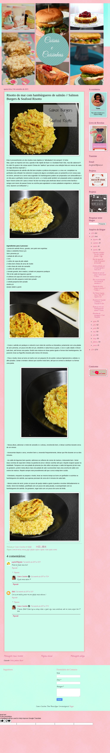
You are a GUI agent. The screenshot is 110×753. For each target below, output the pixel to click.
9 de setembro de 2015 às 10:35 (32, 562)
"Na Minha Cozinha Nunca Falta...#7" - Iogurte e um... (99, 295)
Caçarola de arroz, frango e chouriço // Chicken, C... (99, 288)
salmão (55, 550)
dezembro (96, 240)
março (95, 339)
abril (94, 335)
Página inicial (46, 656)
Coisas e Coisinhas (22, 577)
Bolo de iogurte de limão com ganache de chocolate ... (99, 261)
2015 (93, 237)
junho (95, 328)
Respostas (16, 573)
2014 (93, 350)
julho (94, 325)
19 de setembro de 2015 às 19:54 (40, 606)
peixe (28, 550)
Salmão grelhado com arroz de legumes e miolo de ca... (99, 268)
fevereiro (95, 342)
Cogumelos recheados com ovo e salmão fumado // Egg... (98, 254)
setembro (95, 250)
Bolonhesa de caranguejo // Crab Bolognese (98, 315)
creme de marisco (16, 550)
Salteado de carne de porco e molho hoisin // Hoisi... (99, 275)
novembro (96, 243)
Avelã (13, 592)
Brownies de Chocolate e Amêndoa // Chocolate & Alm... (99, 302)
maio (94, 332)
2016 (93, 233)
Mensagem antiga (77, 656)
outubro (95, 246)
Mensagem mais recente (13, 656)
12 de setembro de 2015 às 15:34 (40, 577)
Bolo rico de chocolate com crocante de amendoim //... (99, 282)
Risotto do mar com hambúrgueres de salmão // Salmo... (98, 309)
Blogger (71, 706)
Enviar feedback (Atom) (16, 661)
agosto (95, 321)
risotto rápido (49, 550)
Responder (15, 568)
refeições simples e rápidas (37, 550)
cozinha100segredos (17, 562)
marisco (24, 550)
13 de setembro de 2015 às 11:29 (24, 592)
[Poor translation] (7, 721)
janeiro (95, 345)
